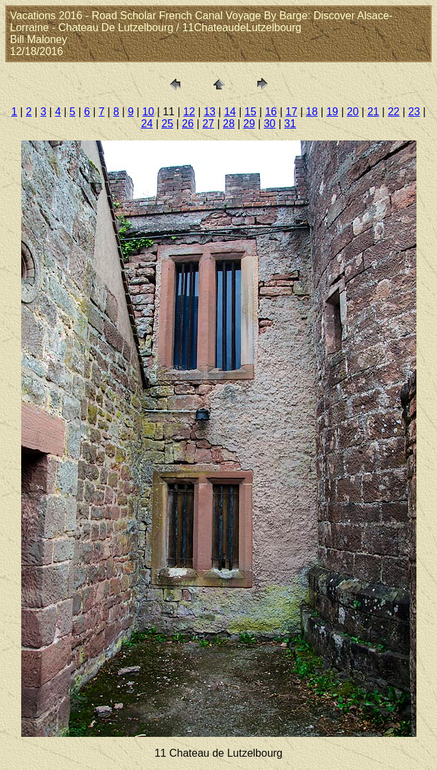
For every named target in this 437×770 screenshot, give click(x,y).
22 (394, 111)
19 (332, 111)
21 (373, 111)
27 (208, 123)
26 (188, 123)
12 (189, 111)
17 (292, 111)
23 (414, 111)
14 (230, 111)
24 (147, 123)
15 (251, 111)
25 (167, 123)
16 (271, 111)
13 (210, 111)
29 (249, 123)
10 (149, 111)
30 (270, 123)
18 (312, 111)
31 (290, 123)
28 (229, 123)
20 (353, 111)
